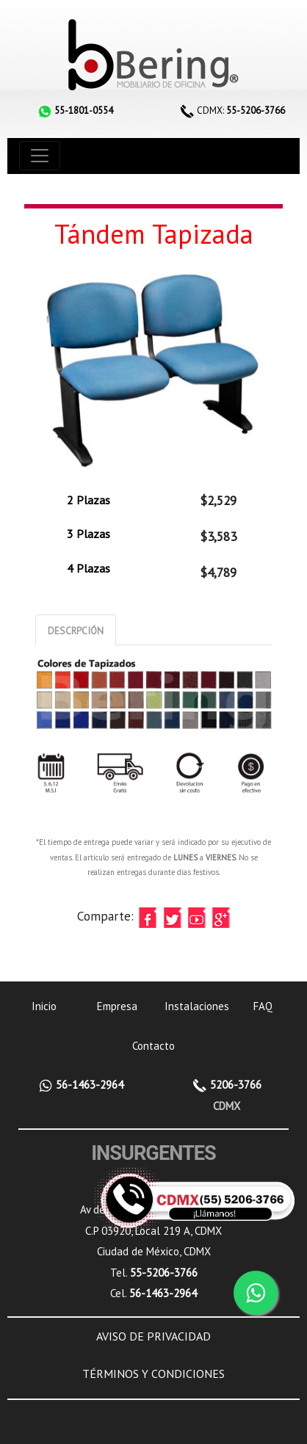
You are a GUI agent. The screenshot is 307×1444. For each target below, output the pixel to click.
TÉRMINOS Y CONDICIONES (153, 1373)
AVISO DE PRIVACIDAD (153, 1336)
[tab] (75, 629)
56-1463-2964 (88, 1085)
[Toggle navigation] (39, 155)
